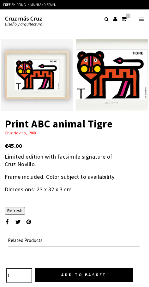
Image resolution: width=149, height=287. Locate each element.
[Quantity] (19, 275)
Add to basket (83, 275)
